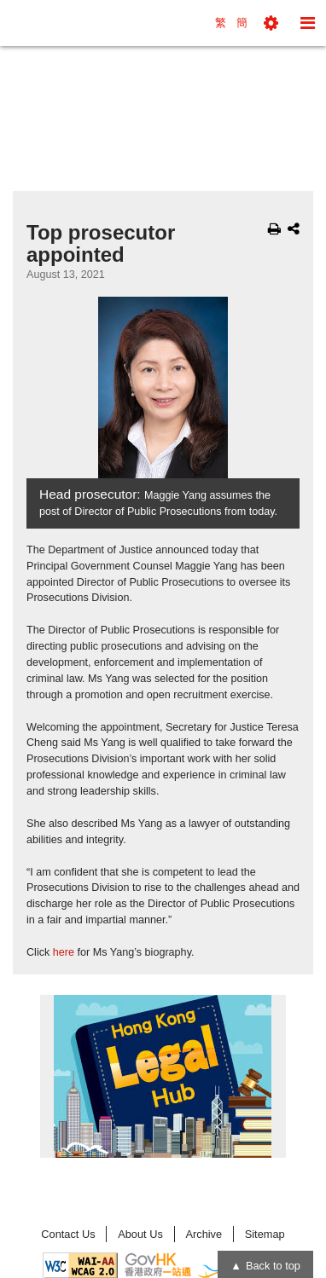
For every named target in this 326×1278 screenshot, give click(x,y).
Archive (203, 1234)
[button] (271, 23)
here (63, 952)
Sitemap (265, 1234)
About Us (140, 1234)
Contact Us (68, 1234)
